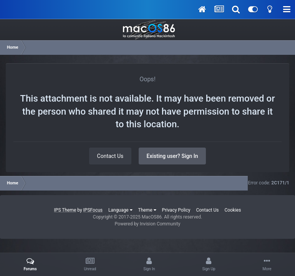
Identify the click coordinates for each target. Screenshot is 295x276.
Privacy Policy (176, 210)
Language (120, 210)
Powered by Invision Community (148, 224)
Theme (147, 210)
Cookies (232, 210)
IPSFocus (93, 210)
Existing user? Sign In (172, 156)
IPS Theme (65, 210)
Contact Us (110, 156)
